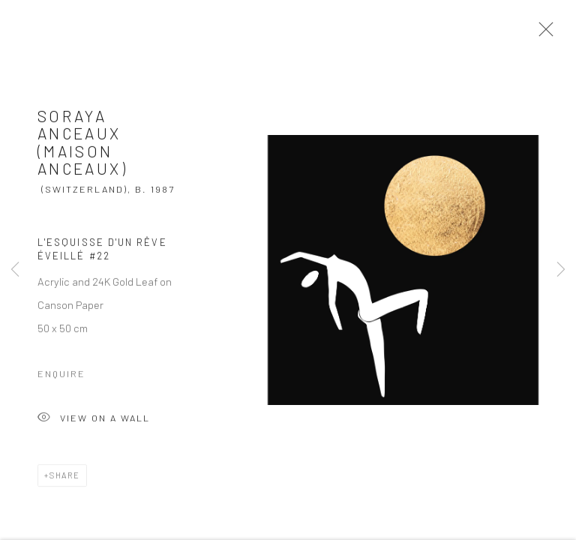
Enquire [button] (62, 377)
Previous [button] (15, 270)
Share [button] (65, 479)
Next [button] (561, 270)
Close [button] (542, 33)
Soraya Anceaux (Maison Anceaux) (83, 146)
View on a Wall (94, 423)
